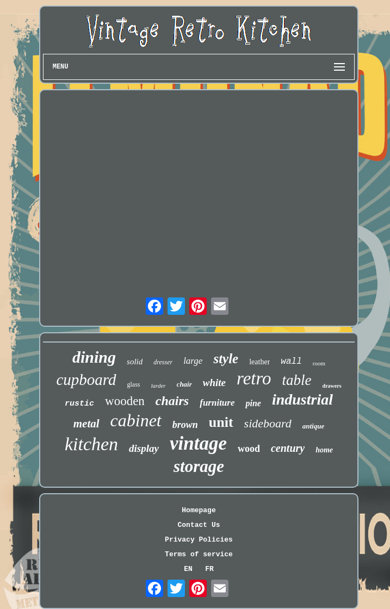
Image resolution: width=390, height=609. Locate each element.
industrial (302, 399)
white (214, 382)
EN (188, 569)
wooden (125, 401)
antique (313, 426)
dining (94, 357)
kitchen (91, 444)
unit (221, 422)
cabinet (136, 420)
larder (158, 385)
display (144, 448)
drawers (332, 386)
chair (184, 384)
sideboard (268, 423)
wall (291, 361)
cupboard (86, 379)
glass (133, 384)
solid (135, 361)
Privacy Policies (199, 540)
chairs (172, 401)
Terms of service (199, 554)
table (297, 380)
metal (86, 423)
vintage (198, 443)
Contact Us (198, 525)
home (324, 450)
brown (185, 424)
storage (199, 466)
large (192, 361)
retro (254, 378)
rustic (79, 403)
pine (253, 403)
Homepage (198, 510)
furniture (217, 402)
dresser (162, 362)
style (225, 358)
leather (259, 362)
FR (209, 569)
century (288, 448)
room (319, 363)
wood (249, 448)
